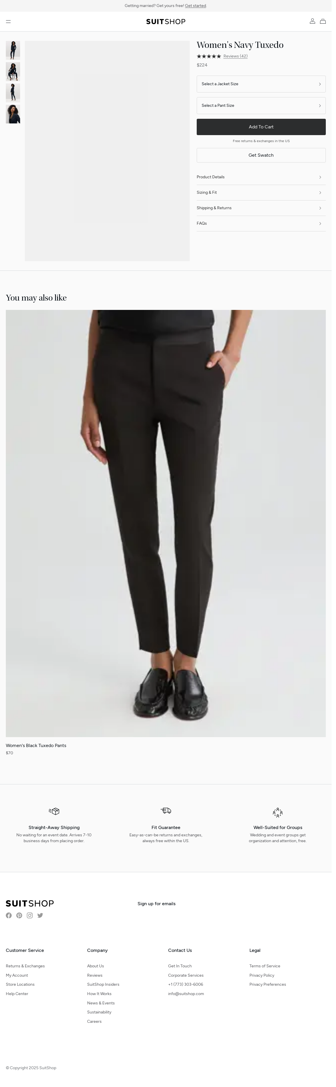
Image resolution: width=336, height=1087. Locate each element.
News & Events (101, 1003)
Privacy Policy (261, 975)
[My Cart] (324, 21)
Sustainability (99, 1012)
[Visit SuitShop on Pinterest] (19, 915)
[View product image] (13, 50)
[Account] (312, 21)
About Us (95, 966)
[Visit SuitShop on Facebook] (9, 915)
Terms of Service (264, 966)
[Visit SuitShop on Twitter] (40, 915)
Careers (94, 1021)
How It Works (99, 993)
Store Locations (20, 984)
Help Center (17, 993)
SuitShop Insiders (103, 984)
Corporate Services (186, 975)
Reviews (95, 975)
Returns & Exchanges (25, 966)
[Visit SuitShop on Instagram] (30, 915)
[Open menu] (8, 21)
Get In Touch (180, 966)
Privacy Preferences (267, 984)
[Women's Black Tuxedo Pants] (166, 533)
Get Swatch (261, 155)
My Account (17, 975)
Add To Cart (261, 127)
